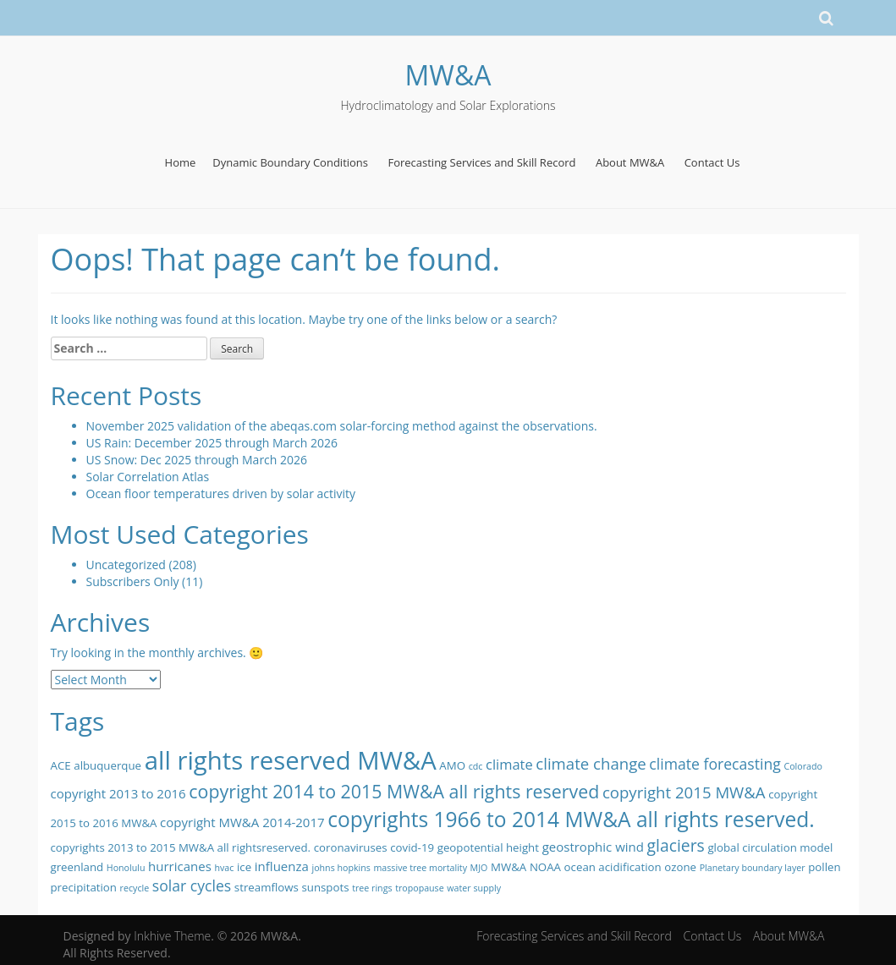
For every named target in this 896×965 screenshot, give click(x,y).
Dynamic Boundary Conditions (290, 162)
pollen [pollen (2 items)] (824, 867)
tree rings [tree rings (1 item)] (372, 888)
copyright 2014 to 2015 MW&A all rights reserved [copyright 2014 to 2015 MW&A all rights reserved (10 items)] (394, 791)
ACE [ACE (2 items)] (61, 765)
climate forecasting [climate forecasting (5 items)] (714, 764)
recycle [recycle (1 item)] (135, 888)
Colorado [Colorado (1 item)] (802, 766)
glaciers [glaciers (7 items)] (676, 845)
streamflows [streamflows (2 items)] (266, 887)
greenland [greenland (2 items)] (77, 867)
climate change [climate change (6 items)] (591, 763)
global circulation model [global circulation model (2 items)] (770, 847)
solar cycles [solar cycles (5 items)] (191, 885)
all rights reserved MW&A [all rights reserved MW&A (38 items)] (291, 760)
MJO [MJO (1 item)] (479, 868)
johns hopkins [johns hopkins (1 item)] (340, 868)
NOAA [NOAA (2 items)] (545, 867)
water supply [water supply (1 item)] (474, 888)
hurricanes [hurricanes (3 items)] (180, 866)
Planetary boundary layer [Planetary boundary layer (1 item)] (752, 868)
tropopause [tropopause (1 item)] (419, 888)
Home (180, 162)
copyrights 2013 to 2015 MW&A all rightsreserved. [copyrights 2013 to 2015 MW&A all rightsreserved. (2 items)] (181, 847)
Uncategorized (126, 565)
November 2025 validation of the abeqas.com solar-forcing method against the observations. (341, 426)
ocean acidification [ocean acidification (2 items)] (613, 867)
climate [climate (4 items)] (509, 764)
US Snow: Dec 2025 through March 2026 (197, 460)
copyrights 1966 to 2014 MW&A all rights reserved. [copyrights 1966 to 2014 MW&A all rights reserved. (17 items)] (570, 819)
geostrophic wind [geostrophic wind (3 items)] (593, 846)
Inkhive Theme (172, 936)
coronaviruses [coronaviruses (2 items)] (351, 847)
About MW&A (630, 162)
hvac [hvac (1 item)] (224, 868)
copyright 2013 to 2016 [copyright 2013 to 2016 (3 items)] (118, 793)
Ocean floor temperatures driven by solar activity (221, 493)
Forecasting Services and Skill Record (481, 162)
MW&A (448, 75)
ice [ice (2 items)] (244, 867)
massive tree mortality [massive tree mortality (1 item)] (420, 868)
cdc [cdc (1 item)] (476, 766)
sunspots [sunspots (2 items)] (325, 887)
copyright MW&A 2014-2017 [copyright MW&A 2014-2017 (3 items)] (242, 822)
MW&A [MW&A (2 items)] (508, 867)
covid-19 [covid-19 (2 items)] (412, 847)
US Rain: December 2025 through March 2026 (212, 443)
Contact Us (712, 162)
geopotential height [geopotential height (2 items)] (488, 847)
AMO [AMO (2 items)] (452, 765)
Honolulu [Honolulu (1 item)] (126, 868)
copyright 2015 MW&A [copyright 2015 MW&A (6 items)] (684, 792)
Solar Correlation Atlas (148, 477)
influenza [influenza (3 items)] (282, 866)
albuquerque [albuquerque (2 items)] (107, 765)
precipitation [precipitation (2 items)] (84, 887)
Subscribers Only (132, 581)
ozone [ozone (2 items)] (680, 867)
